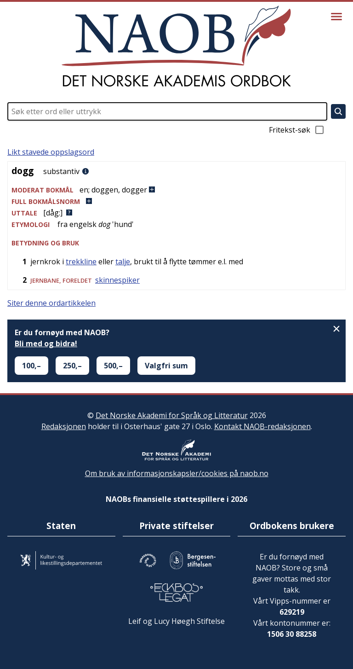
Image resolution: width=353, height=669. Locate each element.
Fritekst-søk (297, 129)
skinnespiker (117, 280)
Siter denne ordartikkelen (51, 303)
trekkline (81, 261)
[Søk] (338, 111)
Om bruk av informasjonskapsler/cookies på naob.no (176, 473)
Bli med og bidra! (46, 343)
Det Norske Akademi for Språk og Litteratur (172, 415)
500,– (113, 366)
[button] (176, 190)
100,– (31, 366)
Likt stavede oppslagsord (50, 152)
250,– (72, 366)
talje (122, 261)
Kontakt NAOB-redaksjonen (262, 426)
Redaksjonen (63, 426)
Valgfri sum (166, 366)
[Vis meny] (336, 16)
